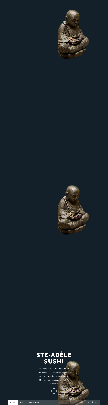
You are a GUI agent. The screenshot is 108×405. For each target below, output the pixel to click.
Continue (54, 391)
